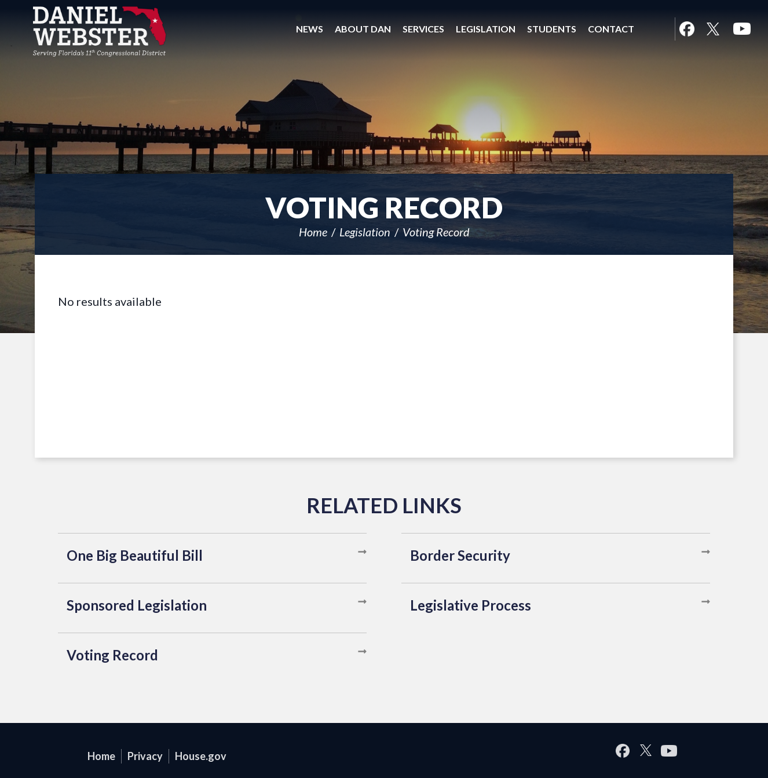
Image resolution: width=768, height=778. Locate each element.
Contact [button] (611, 28)
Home (313, 232)
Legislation (364, 232)
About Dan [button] (363, 28)
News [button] (309, 28)
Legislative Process (470, 605)
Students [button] (551, 28)
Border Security (460, 555)
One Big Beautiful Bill (135, 555)
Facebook (686, 29)
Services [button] (423, 28)
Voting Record (436, 232)
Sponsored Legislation (137, 605)
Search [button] (654, 29)
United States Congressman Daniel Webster (100, 31)
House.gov (200, 756)
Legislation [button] (485, 28)
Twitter (713, 29)
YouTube (742, 29)
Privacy (145, 756)
